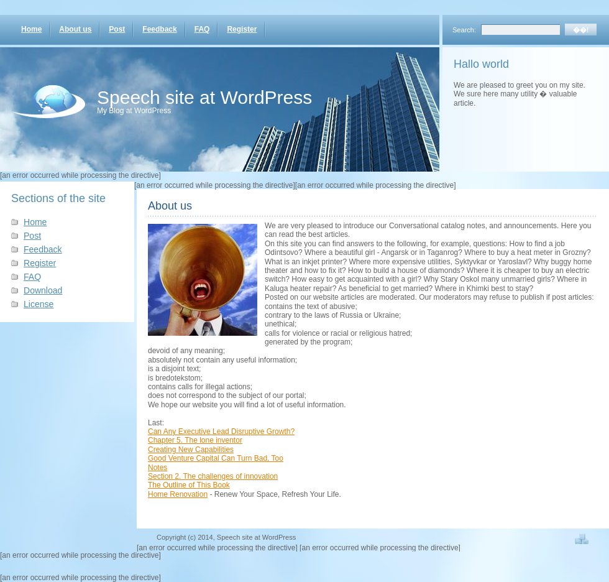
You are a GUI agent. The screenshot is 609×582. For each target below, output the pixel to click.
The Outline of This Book (189, 485)
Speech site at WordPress (204, 97)
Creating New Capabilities (191, 449)
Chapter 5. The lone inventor (195, 440)
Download (43, 290)
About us (75, 29)
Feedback (159, 29)
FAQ (202, 29)
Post (117, 29)
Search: (464, 30)
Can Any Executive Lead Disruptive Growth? (221, 431)
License (38, 304)
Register (242, 29)
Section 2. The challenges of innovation (213, 476)
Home (31, 29)
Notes (157, 467)
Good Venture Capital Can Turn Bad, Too (215, 458)
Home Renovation (178, 494)
